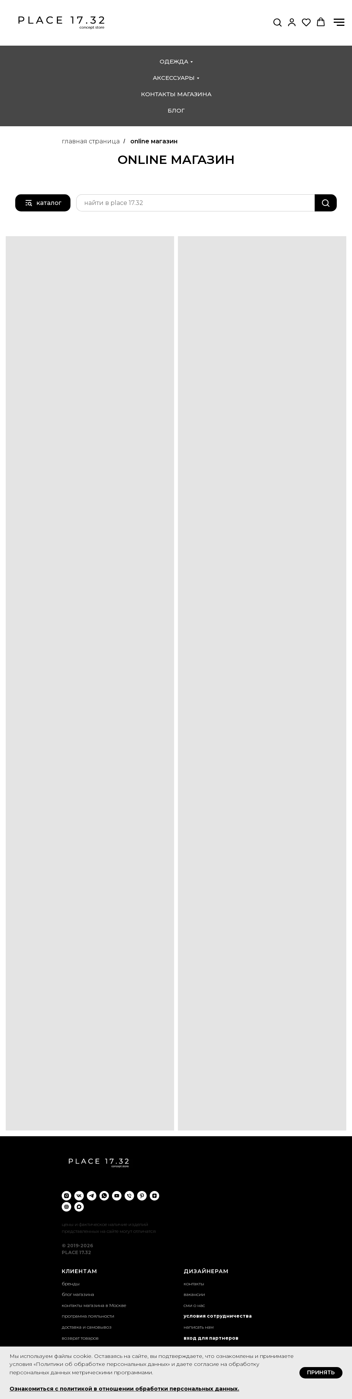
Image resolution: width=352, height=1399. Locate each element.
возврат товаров (80, 1338)
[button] (277, 22)
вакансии (194, 1294)
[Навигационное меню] (339, 22)
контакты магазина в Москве (94, 1305)
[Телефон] (129, 1196)
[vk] (79, 1196)
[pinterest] (142, 1196)
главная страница (91, 141)
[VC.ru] (66, 1207)
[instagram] (66, 1196)
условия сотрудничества (218, 1316)
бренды (71, 1283)
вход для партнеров (211, 1338)
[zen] (154, 1196)
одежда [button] (174, 61)
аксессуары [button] (174, 77)
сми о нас (194, 1305)
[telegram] (91, 1196)
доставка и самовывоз (87, 1327)
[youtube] (117, 1196)
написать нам (199, 1327)
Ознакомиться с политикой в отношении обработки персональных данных (124, 1388)
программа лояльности (88, 1316)
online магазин (154, 141)
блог (176, 110)
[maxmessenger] (79, 1207)
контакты (194, 1283)
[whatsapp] (104, 1196)
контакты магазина (176, 94)
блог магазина (78, 1294)
